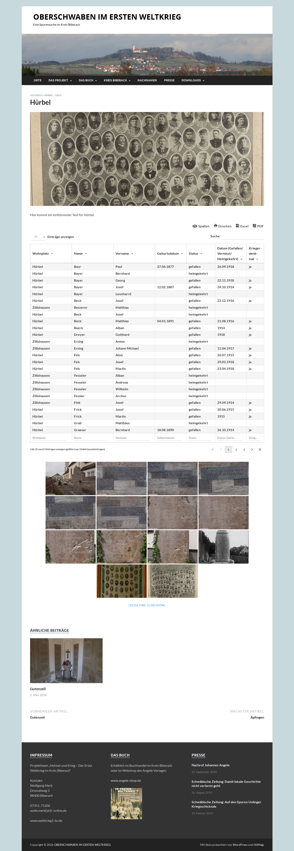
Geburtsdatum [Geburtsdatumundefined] (168, 253)
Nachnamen (147, 80)
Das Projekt (58, 80)
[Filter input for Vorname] (133, 438)
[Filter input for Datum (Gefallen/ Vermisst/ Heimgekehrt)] (229, 438)
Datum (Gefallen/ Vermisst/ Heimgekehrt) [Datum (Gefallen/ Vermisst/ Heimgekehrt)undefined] (230, 253)
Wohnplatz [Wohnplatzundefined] (40, 253)
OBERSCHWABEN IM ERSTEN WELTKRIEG (107, 17)
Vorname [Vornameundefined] (122, 253)
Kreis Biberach (115, 80)
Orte (37, 80)
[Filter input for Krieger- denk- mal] (255, 438)
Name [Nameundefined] (78, 253)
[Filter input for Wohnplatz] (49, 438)
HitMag (258, 844)
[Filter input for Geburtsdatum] (169, 438)
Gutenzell (38, 689)
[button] (38, 237)
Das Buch (86, 80)
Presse (169, 80)
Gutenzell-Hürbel (41, 95)
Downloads (191, 80)
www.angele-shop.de (126, 780)
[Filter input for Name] (91, 438)
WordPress (240, 844)
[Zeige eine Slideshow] (147, 605)
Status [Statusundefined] (193, 253)
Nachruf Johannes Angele (211, 765)
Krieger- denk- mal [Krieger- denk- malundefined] (255, 253)
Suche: (237, 236)
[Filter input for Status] (200, 438)
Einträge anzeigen (52, 237)
